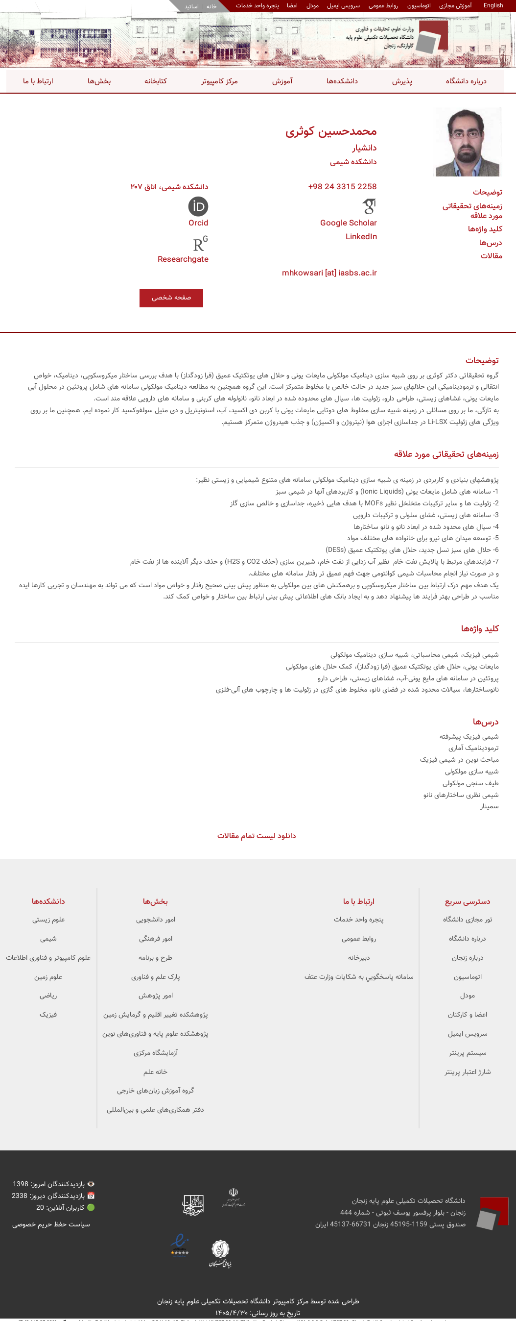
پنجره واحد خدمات (359, 920)
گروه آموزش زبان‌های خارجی (155, 1091)
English (493, 5)
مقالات (491, 256)
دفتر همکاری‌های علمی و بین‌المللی (155, 1110)
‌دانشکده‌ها (48, 903)
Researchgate (183, 260)
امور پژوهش (156, 996)
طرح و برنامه (155, 958)
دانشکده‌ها (342, 81)
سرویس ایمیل (342, 5)
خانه (210, 6)
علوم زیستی (48, 920)
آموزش (282, 81)
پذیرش (402, 81)
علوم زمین (48, 977)
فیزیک (48, 1015)
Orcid (198, 224)
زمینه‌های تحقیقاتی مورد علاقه (472, 211)
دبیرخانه (359, 958)
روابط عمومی (383, 5)
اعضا (290, 5)
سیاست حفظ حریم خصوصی (51, 1225)
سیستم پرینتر (468, 1053)
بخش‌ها (99, 81)
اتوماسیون (418, 5)
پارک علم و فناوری (155, 977)
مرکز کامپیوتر (219, 81)
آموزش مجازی (455, 5)
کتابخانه (155, 81)
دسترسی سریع (468, 903)
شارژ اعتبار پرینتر (468, 1072)
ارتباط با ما (38, 81)
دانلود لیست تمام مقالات (256, 837)
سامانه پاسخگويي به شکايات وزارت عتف (359, 977)
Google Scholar (348, 224)
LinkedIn (361, 237)
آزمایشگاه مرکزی (156, 1053)
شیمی (48, 939)
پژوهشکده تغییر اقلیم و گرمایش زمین (155, 1015)
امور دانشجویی (155, 920)
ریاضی (48, 996)
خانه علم (155, 1072)
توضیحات (487, 193)
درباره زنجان (468, 958)
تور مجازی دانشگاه (468, 920)
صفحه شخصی (171, 298)
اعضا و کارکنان (467, 1015)
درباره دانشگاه (466, 81)
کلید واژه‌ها (485, 230)
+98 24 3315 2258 (342, 187)
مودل (311, 5)
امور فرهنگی (155, 939)
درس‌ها (490, 243)
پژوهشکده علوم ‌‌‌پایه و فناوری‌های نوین (155, 1034)
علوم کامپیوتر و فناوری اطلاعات (48, 958)
